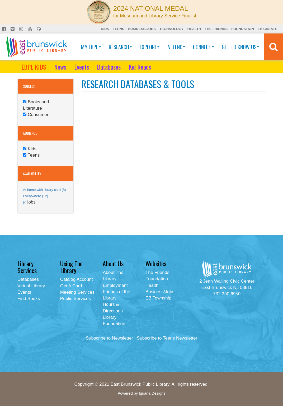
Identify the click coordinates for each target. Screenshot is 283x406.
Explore (149, 47)
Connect (203, 47)
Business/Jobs (141, 29)
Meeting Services (77, 292)
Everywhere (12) (35, 196)
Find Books (28, 298)
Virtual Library (31, 285)
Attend (176, 47)
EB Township (158, 298)
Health (194, 29)
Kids (105, 29)
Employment (115, 285)
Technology (171, 29)
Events (81, 66)
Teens (118, 29)
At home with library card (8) (44, 190)
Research (120, 47)
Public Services (75, 298)
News (60, 66)
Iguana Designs (152, 393)
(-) (25, 202)
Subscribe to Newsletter (109, 338)
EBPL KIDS (33, 66)
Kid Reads (140, 66)
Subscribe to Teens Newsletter (167, 338)
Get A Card (71, 285)
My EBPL (91, 47)
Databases (109, 66)
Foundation (242, 29)
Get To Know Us (240, 47)
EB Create (267, 29)
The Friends (216, 29)
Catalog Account (76, 279)
